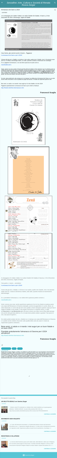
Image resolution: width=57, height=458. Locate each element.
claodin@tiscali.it (6, 300)
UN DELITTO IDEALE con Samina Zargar (14, 401)
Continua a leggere (50, 414)
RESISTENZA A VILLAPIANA (10, 436)
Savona (14, 348)
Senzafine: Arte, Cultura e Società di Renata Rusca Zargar (28, 3)
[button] (55, 10)
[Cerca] (55, 3)
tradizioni (20, 348)
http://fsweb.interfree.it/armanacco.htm (12, 335)
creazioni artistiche (6, 348)
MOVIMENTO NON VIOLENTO (10, 419)
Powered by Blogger (28, 455)
